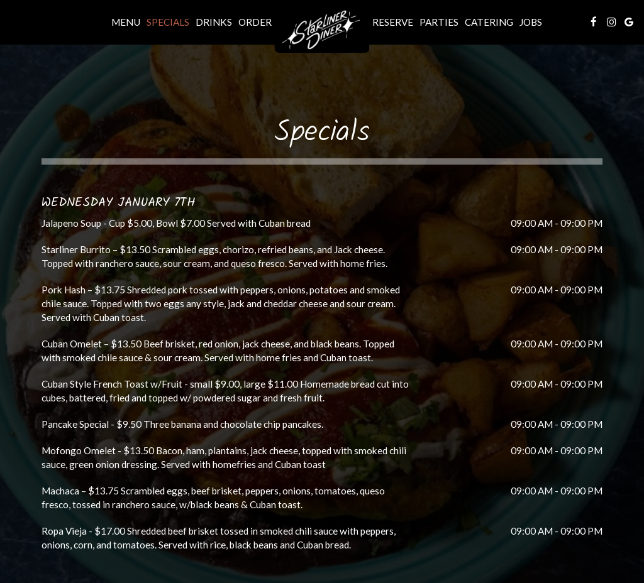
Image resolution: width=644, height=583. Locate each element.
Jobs (530, 22)
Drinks (214, 22)
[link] (322, 31)
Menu (125, 22)
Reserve (392, 22)
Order (255, 22)
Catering (489, 22)
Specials (168, 22)
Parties (438, 22)
